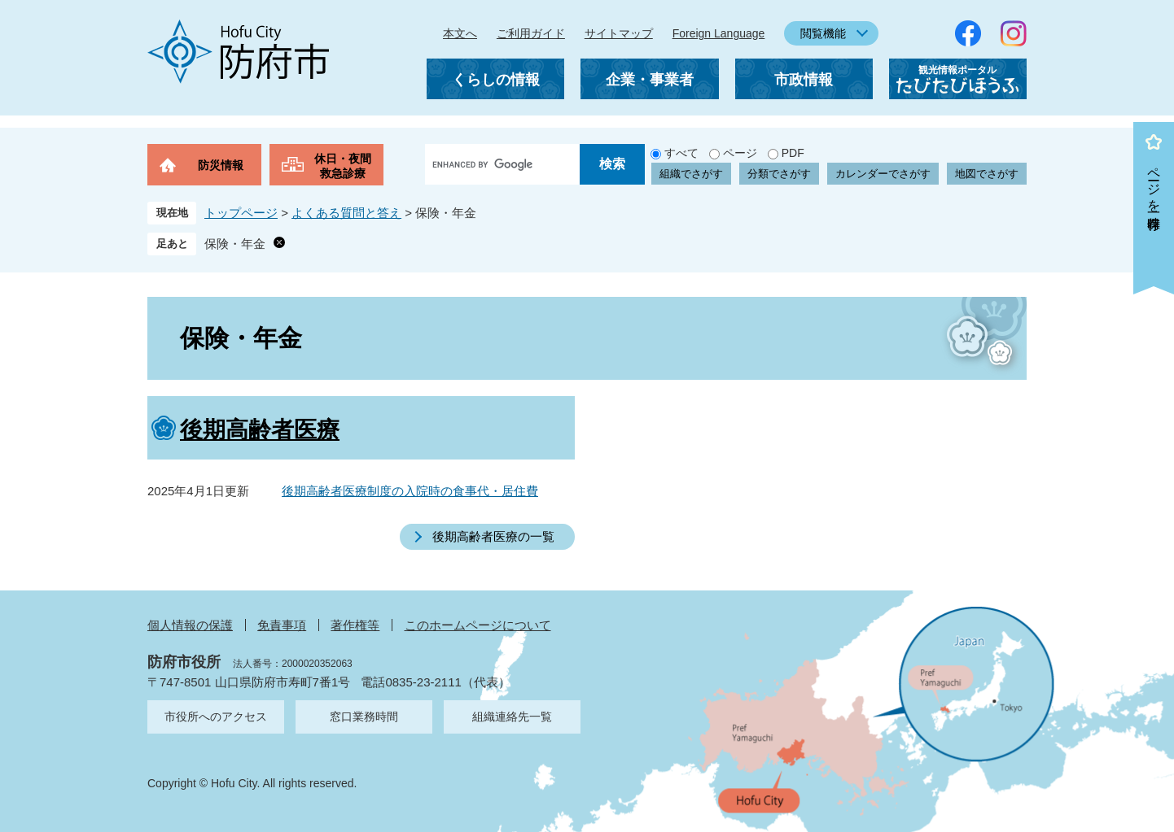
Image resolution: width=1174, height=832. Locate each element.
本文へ (460, 33)
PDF (793, 152)
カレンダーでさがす (883, 174)
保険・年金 (234, 243)
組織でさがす (691, 174)
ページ (740, 152)
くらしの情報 (496, 80)
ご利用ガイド (531, 33)
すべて (681, 152)
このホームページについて (478, 625)
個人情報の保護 (190, 625)
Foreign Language (718, 33)
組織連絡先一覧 (512, 716)
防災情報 (220, 165)
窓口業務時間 (364, 716)
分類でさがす (779, 174)
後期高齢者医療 (259, 429)
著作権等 (355, 625)
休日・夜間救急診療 (342, 166)
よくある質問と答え (346, 213)
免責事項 (281, 625)
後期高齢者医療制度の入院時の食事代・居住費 (410, 491)
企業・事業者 (650, 80)
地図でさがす (986, 174)
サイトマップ (619, 33)
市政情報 (803, 80)
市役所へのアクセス (215, 716)
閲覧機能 (823, 33)
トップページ (241, 213)
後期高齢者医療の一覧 (493, 536)
